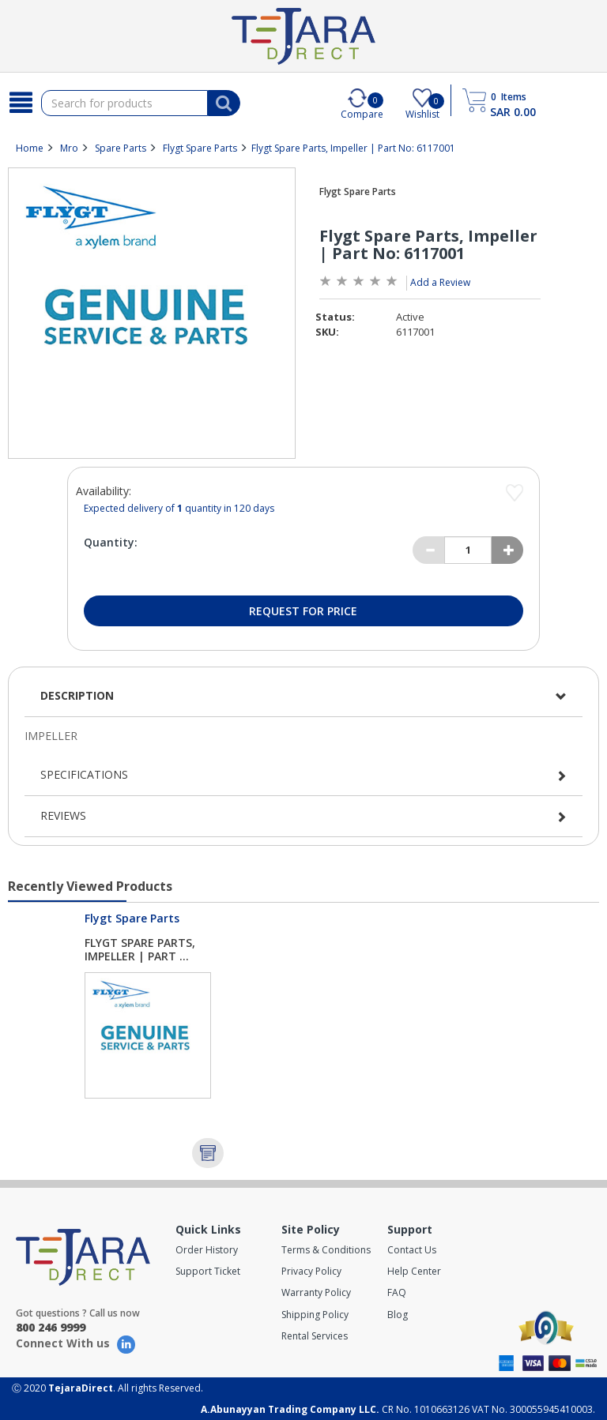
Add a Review (440, 282)
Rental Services (314, 1336)
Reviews (63, 815)
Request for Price (303, 610)
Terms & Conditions (326, 1250)
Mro (69, 148)
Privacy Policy (311, 1271)
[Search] (20, 102)
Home (29, 148)
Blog (397, 1314)
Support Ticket (207, 1271)
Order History (206, 1250)
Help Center (414, 1271)
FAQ (396, 1292)
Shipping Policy (315, 1314)
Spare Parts (120, 148)
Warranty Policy (316, 1292)
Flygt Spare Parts (200, 148)
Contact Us (411, 1250)
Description (77, 695)
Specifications (84, 774)
